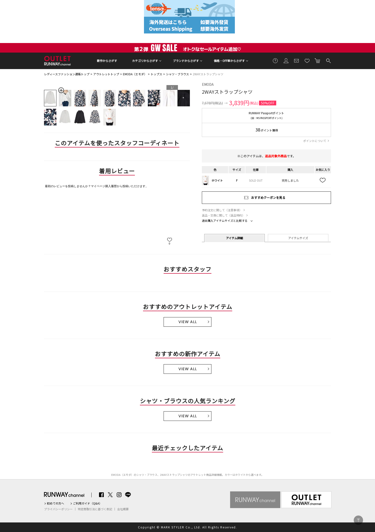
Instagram (119, 495)
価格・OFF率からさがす (229, 61)
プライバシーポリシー (58, 509)
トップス (156, 74)
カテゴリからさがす (145, 61)
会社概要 (123, 509)
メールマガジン (296, 60)
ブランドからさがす (186, 61)
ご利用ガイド (275, 60)
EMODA (208, 84)
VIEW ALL (187, 322)
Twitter (110, 495)
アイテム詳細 (234, 238)
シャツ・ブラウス (177, 74)
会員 (286, 60)
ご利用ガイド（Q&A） (87, 503)
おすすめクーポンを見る (268, 197)
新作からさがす (107, 61)
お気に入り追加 (323, 180)
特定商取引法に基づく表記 (95, 509)
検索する (328, 60)
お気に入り (307, 60)
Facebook (101, 495)
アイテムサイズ (298, 238)
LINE (128, 495)
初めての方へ (55, 503)
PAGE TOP (358, 520)
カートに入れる (317, 60)
